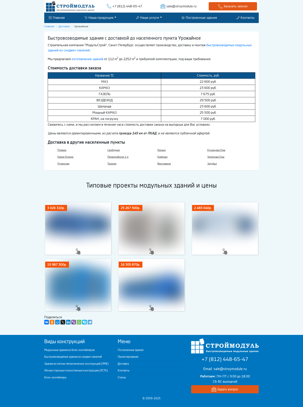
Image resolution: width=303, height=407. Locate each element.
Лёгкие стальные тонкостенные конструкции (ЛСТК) (76, 370)
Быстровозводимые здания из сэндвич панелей (73, 356)
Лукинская (63, 163)
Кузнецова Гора (216, 150)
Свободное (113, 150)
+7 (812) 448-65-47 (127, 6)
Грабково (162, 157)
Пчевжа (61, 150)
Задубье (212, 163)
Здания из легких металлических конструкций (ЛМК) (76, 363)
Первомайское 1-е (118, 157)
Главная (57, 17)
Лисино (161, 150)
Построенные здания (199, 17)
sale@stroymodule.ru (181, 6)
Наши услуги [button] (147, 17)
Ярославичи (164, 163)
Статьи (122, 377)
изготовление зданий (87, 59)
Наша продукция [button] (98, 17)
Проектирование (128, 356)
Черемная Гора (215, 157)
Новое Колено (65, 157)
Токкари (111, 163)
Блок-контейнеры (55, 377)
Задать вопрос (225, 389)
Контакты (245, 17)
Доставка (123, 363)
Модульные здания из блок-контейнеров (69, 350)
